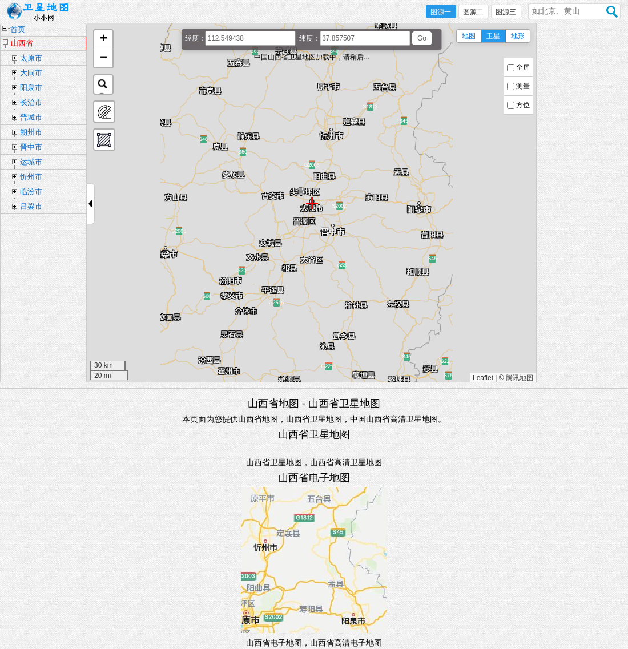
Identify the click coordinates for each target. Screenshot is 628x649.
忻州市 (31, 176)
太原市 (31, 58)
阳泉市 (31, 87)
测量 (523, 86)
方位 (523, 105)
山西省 (22, 43)
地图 (469, 36)
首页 (17, 29)
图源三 (506, 12)
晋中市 (31, 147)
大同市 (31, 72)
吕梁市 (31, 206)
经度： (195, 38)
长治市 (31, 102)
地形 (518, 36)
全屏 (523, 67)
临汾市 (31, 191)
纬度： (309, 38)
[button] (103, 39)
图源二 (472, 12)
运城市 (31, 162)
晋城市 (31, 117)
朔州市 (31, 132)
